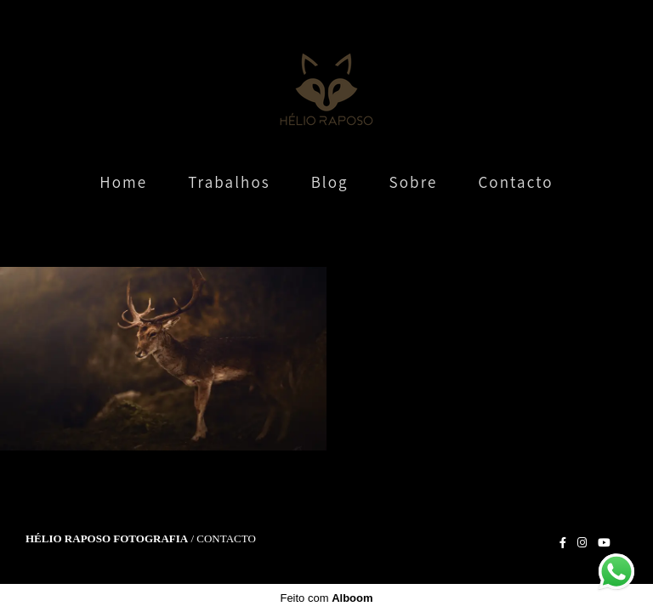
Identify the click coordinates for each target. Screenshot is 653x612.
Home (123, 182)
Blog (330, 182)
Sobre (413, 182)
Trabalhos (229, 182)
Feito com (326, 598)
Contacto (515, 182)
